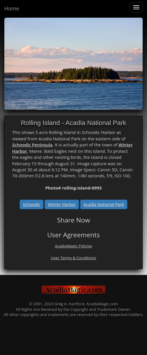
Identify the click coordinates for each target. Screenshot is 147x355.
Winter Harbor (62, 204)
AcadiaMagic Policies (73, 246)
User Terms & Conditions (73, 257)
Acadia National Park (103, 204)
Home (11, 8)
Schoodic (31, 204)
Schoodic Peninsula (32, 145)
